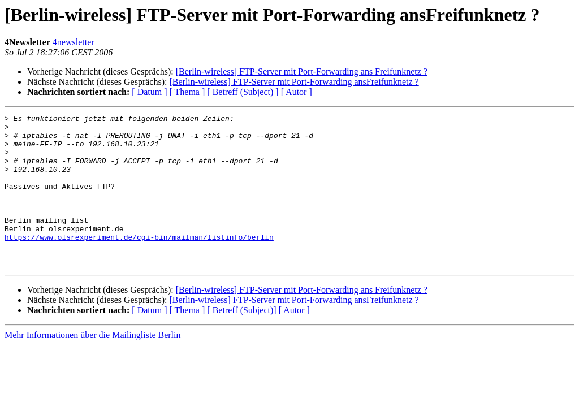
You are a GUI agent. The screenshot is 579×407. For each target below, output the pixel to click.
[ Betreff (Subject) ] (242, 92)
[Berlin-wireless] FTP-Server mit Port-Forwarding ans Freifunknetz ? (301, 71)
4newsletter (73, 42)
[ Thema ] (187, 92)
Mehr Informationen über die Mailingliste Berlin (92, 365)
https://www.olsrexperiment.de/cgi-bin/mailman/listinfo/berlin (139, 262)
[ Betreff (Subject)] (241, 340)
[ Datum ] (149, 92)
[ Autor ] (296, 92)
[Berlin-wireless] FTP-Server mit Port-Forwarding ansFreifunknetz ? (293, 81)
